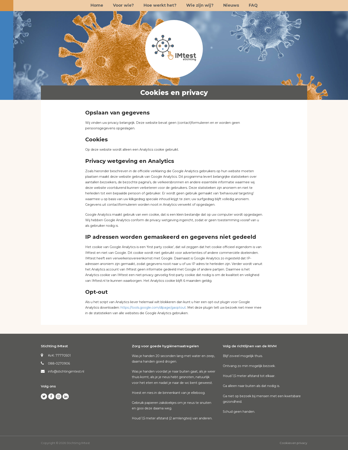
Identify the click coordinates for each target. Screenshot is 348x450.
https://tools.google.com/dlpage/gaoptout (153, 308)
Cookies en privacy (293, 443)
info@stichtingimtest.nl (66, 371)
